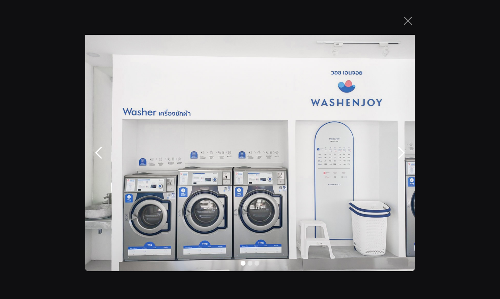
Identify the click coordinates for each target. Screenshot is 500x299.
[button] (99, 153)
